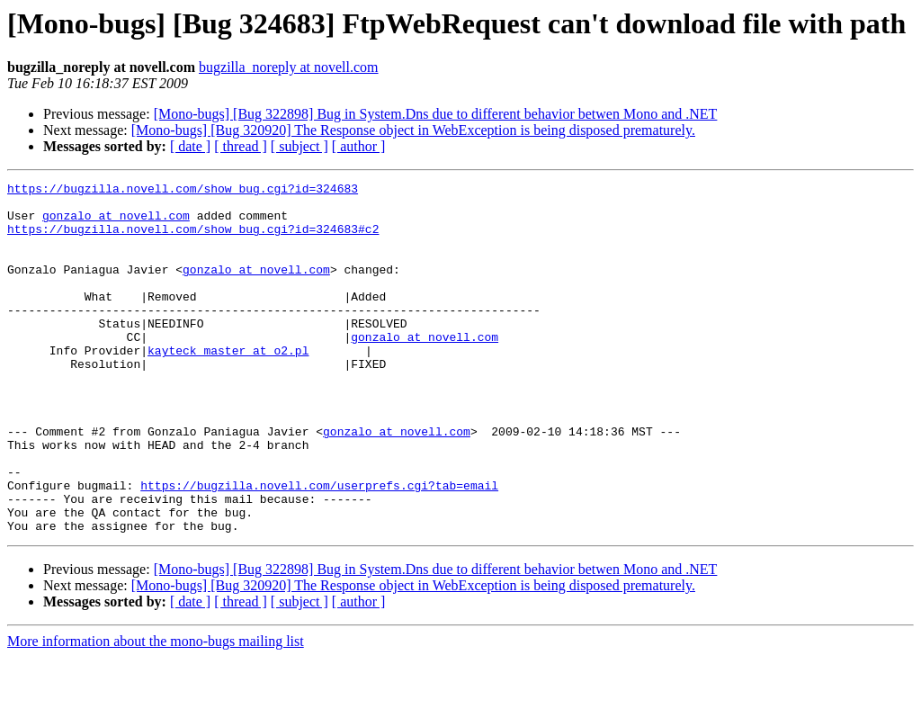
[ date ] (190, 146)
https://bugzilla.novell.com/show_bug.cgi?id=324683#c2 (193, 239)
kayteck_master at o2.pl (228, 385)
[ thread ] (240, 146)
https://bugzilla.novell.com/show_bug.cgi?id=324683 (182, 191)
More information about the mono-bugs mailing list (155, 711)
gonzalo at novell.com (116, 223)
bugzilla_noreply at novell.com (289, 67)
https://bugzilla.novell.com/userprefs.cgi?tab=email (319, 547)
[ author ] (359, 146)
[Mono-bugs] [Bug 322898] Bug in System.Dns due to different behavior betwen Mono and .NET (436, 113)
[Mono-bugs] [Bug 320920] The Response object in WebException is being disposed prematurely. (413, 130)
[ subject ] (299, 146)
